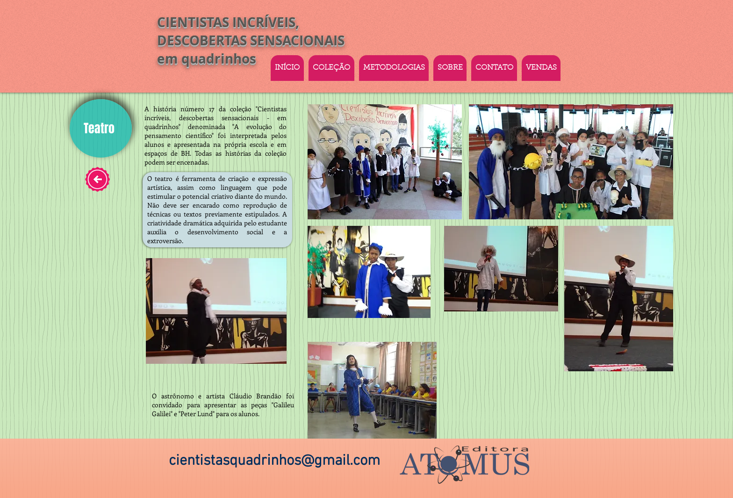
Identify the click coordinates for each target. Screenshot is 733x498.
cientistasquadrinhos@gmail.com (274, 461)
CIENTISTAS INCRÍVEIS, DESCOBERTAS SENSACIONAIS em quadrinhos (251, 40)
